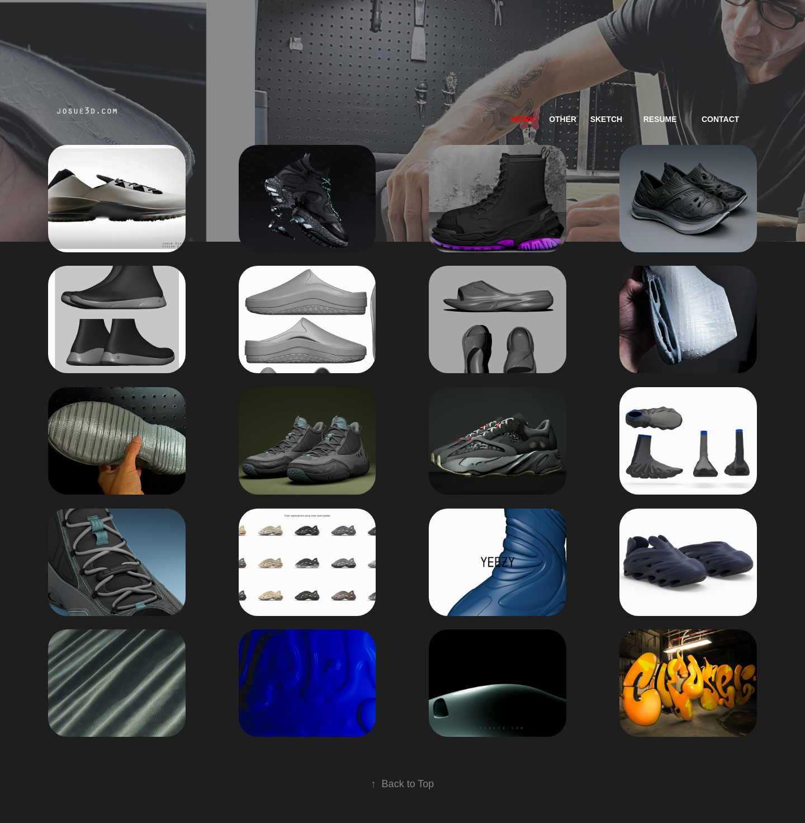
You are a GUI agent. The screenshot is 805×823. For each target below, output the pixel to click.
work (522, 119)
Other (562, 119)
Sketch (606, 119)
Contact (720, 119)
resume (660, 119)
